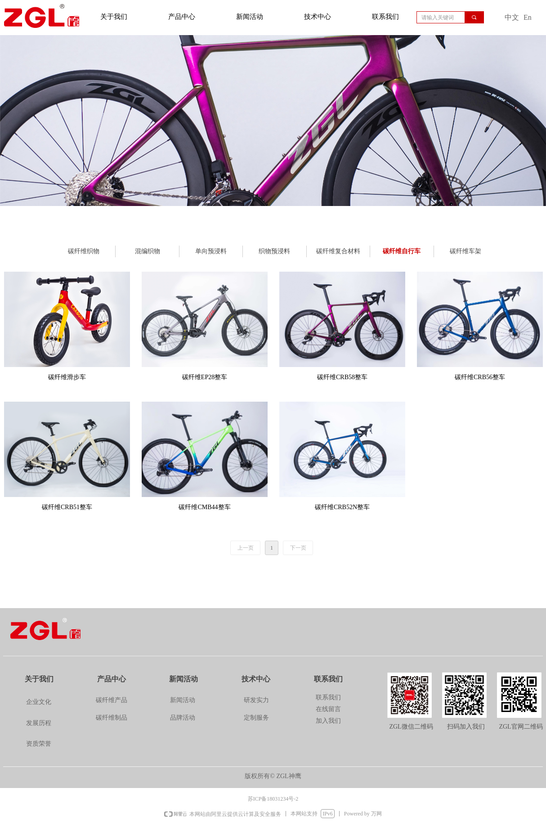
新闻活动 (249, 16)
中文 (512, 17)
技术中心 (317, 16)
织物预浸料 (274, 251)
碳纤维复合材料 (338, 251)
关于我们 (113, 16)
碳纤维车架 (465, 251)
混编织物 (147, 251)
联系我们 (385, 16)
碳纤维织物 (83, 251)
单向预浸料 (211, 251)
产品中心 (181, 16)
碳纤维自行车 (402, 251)
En (528, 17)
